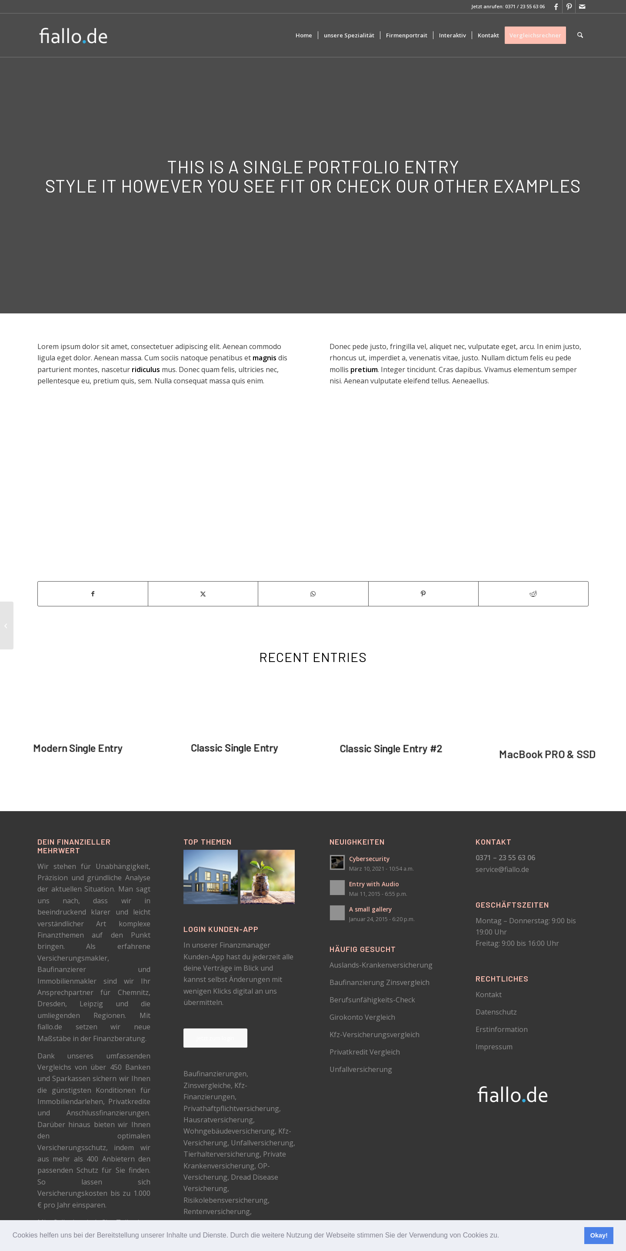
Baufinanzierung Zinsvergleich (380, 982)
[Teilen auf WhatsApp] (313, 594)
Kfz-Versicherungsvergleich (375, 1034)
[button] (502, 1236)
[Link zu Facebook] (555, 6)
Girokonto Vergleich (362, 1017)
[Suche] (580, 35)
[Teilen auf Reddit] (533, 594)
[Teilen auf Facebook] (93, 594)
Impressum (494, 1046)
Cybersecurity (369, 859)
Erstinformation (502, 1029)
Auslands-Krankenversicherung (381, 965)
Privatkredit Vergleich (365, 1052)
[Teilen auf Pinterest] (423, 594)
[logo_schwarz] (73, 35)
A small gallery (370, 909)
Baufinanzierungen (214, 1073)
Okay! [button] (599, 1235)
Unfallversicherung (361, 1069)
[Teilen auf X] (203, 594)
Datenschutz (496, 1012)
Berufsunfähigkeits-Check (372, 1000)
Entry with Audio (374, 884)
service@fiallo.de (502, 869)
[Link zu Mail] (582, 6)
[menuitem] (304, 35)
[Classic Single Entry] (6, 625)
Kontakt (489, 994)
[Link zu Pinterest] (569, 6)
